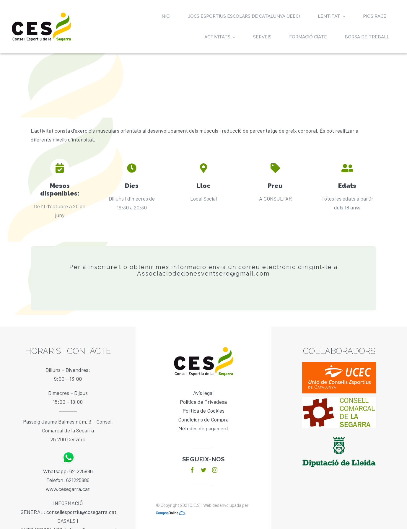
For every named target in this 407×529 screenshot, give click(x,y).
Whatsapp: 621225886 (68, 471)
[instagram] (214, 470)
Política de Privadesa (203, 401)
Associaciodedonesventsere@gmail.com (203, 273)
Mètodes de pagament (203, 428)
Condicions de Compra (203, 419)
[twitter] (203, 470)
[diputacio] (339, 434)
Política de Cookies (203, 410)
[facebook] (192, 470)
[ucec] (339, 364)
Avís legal (203, 393)
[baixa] (339, 400)
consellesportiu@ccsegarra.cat (81, 512)
